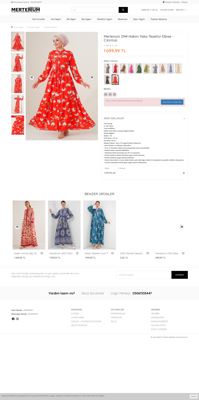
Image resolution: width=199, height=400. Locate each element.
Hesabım (155, 313)
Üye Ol (155, 10)
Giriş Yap (145, 10)
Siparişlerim (157, 317)
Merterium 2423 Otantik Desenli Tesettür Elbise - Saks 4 (62, 253)
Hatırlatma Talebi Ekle (172, 102)
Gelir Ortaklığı (79, 325)
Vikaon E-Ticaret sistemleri (165, 337)
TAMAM (193, 396)
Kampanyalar (118, 313)
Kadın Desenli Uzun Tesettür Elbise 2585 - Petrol (97, 253)
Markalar (116, 317)
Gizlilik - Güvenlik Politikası (86, 321)
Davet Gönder (159, 329)
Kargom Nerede (171, 2)
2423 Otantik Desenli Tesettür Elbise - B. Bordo (132, 253)
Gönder (179, 275)
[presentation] (32, 77)
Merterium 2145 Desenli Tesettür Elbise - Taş (167, 253)
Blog (114, 321)
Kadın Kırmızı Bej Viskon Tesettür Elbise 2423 (26, 253)
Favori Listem (167, 10)
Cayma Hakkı (77, 317)
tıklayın (101, 396)
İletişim (185, 2)
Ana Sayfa (18, 27)
